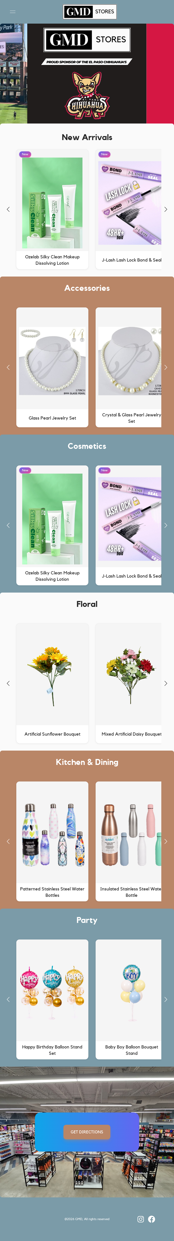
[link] (87, 1219)
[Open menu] (12, 12)
